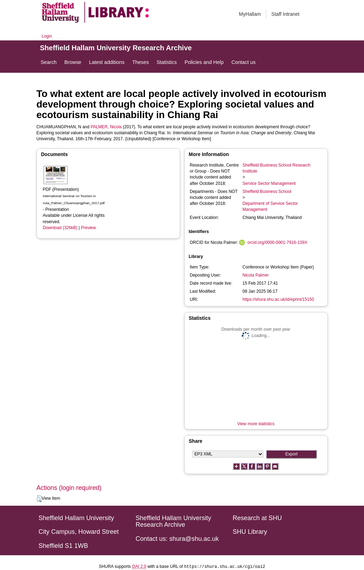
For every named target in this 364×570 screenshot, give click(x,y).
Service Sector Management (269, 183)
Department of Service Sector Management (270, 206)
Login (47, 36)
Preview (88, 227)
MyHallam (250, 14)
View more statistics (256, 423)
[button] (39, 498)
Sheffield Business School (267, 191)
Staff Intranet (286, 14)
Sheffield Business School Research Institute (277, 168)
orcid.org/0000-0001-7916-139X (277, 242)
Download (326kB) (60, 227)
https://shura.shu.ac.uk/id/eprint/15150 (278, 299)
